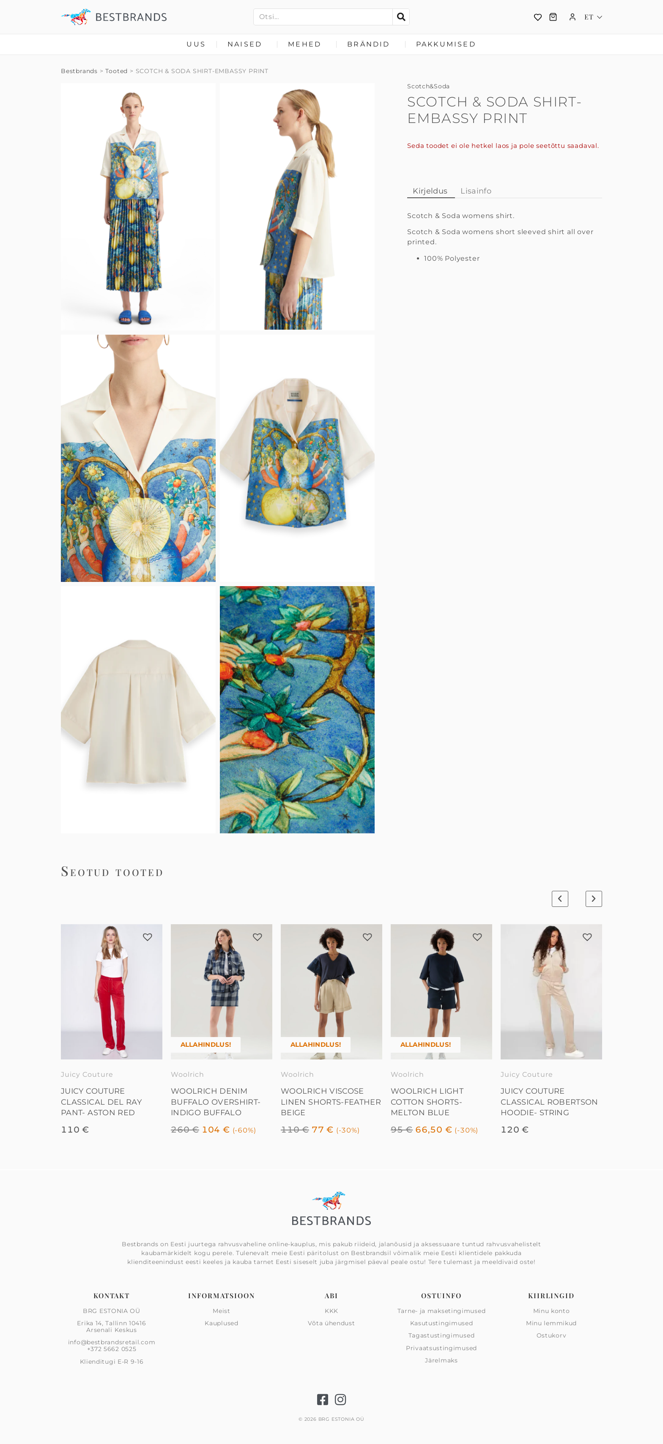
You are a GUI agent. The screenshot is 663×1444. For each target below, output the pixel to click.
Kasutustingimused (441, 1323)
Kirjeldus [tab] (430, 191)
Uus (196, 44)
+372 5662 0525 (112, 1349)
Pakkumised (446, 44)
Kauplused (221, 1323)
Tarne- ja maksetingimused (441, 1311)
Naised (246, 44)
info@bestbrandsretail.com (112, 1342)
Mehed (307, 44)
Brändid (370, 44)
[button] (147, 937)
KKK (331, 1311)
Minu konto (551, 1311)
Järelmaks (441, 1360)
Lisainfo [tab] (475, 191)
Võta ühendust (331, 1323)
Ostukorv (552, 1335)
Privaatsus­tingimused (441, 1348)
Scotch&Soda (428, 86)
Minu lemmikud (551, 1323)
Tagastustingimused (441, 1335)
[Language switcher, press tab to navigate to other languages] (593, 17)
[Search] (400, 17)
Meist (221, 1311)
